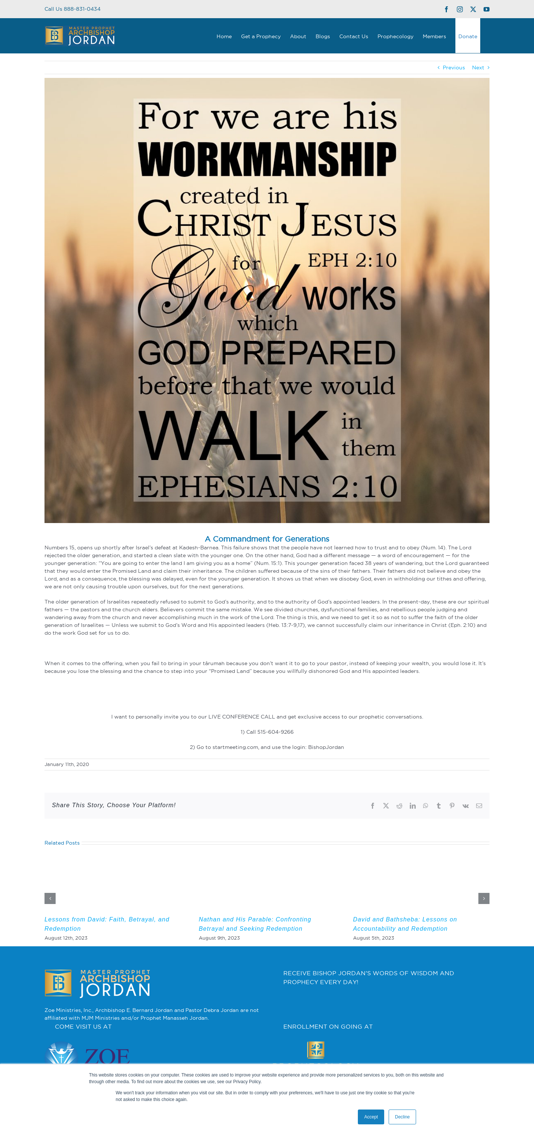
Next (478, 67)
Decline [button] (402, 1117)
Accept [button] (371, 1117)
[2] (267, 300)
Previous (454, 67)
